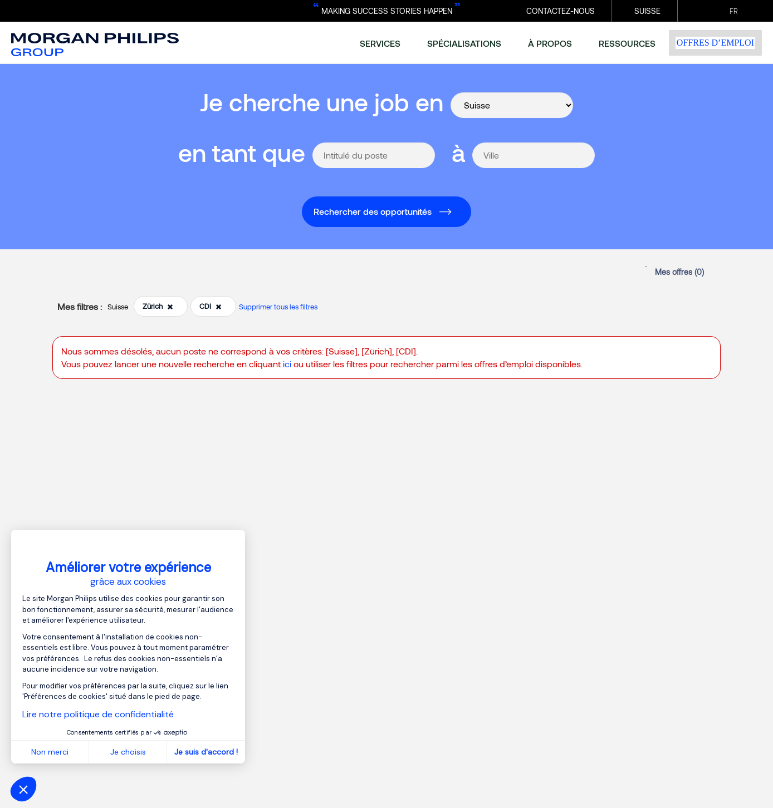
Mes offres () (679, 272)
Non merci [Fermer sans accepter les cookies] (50, 752)
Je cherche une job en (321, 101)
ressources (627, 43)
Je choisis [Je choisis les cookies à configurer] (128, 752)
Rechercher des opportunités (373, 211)
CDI (210, 306)
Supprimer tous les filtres (278, 306)
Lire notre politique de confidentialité (98, 714)
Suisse (647, 11)
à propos (550, 43)
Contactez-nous (560, 11)
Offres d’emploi (715, 42)
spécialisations (464, 43)
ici (287, 363)
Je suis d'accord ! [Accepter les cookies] (206, 752)
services (380, 43)
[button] (23, 789)
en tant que (241, 152)
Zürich (158, 306)
